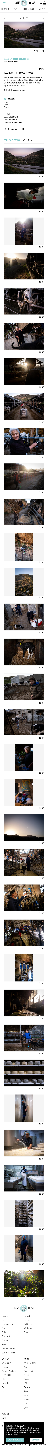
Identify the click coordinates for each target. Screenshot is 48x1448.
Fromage (7, 107)
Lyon (3, 1391)
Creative (5, 1340)
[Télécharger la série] (28, 140)
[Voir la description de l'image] (40, 51)
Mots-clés (10, 99)
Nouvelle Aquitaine (9, 1371)
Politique (5, 1316)
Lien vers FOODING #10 (11, 120)
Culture (4, 1332)
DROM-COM (6, 1375)
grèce (6, 102)
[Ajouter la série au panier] (32, 140)
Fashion (4, 1344)
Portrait (27, 1316)
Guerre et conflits (8, 1352)
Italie (26, 1403)
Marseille (5, 1383)
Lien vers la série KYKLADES (13, 122)
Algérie (26, 1399)
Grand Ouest (6, 1363)
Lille (3, 1379)
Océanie (27, 1375)
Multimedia (28, 1324)
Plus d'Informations (12, 1434)
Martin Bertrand (11, 61)
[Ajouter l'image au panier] (37, 51)
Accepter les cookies (15, 1440)
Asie (25, 1367)
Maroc (26, 1395)
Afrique (27, 1359)
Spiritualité (6, 1336)
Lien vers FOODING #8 (11, 117)
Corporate (27, 1320)
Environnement (7, 1324)
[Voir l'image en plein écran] (43, 51)
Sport (4, 1328)
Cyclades (6, 104)
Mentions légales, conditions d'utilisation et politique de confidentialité (24, 1445)
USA (25, 1383)
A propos (42, 9)
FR (40, 69)
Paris (4, 1387)
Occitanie (5, 1367)
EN (43, 69)
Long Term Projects (9, 1348)
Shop (26, 1332)
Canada (26, 1379)
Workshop (28, 1328)
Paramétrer (36, 1440)
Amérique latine (30, 1363)
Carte (16, 9)
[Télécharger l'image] (34, 51)
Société (4, 1320)
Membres (5, 9)
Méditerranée (29, 1371)
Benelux (27, 1387)
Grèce (26, 1407)
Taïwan (26, 1391)
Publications (28, 9)
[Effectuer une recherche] (41, 3)
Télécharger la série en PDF (15, 129)
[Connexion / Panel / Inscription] (44, 3)
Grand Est (5, 1359)
